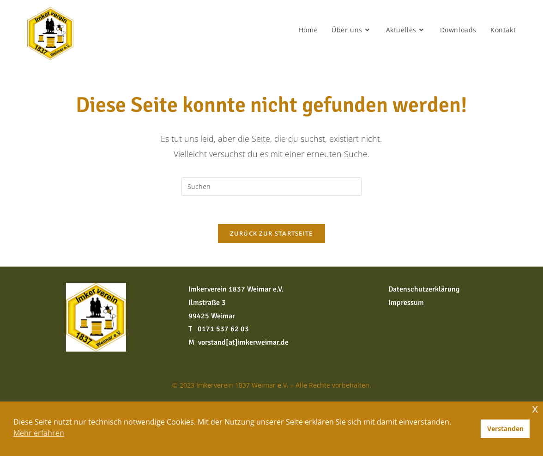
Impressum (406, 302)
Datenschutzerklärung (423, 289)
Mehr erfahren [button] (38, 433)
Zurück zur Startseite (271, 233)
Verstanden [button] (505, 428)
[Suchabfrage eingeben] (271, 186)
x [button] (535, 408)
